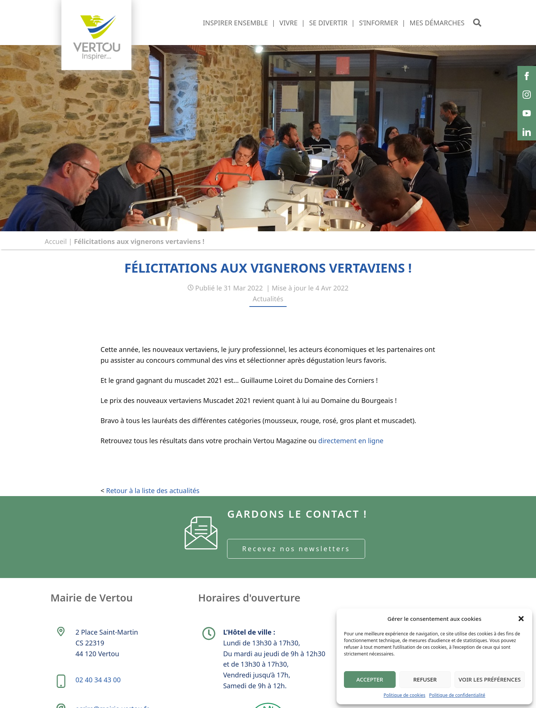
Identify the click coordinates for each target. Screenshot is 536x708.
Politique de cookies (404, 695)
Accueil (56, 241)
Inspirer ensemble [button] (235, 22)
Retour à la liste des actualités (153, 490)
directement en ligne (350, 440)
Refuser (425, 679)
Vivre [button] (289, 22)
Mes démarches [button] (437, 22)
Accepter (369, 679)
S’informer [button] (378, 22)
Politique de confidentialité (457, 695)
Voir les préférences (490, 679)
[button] (521, 618)
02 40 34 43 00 (99, 686)
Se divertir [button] (328, 22)
